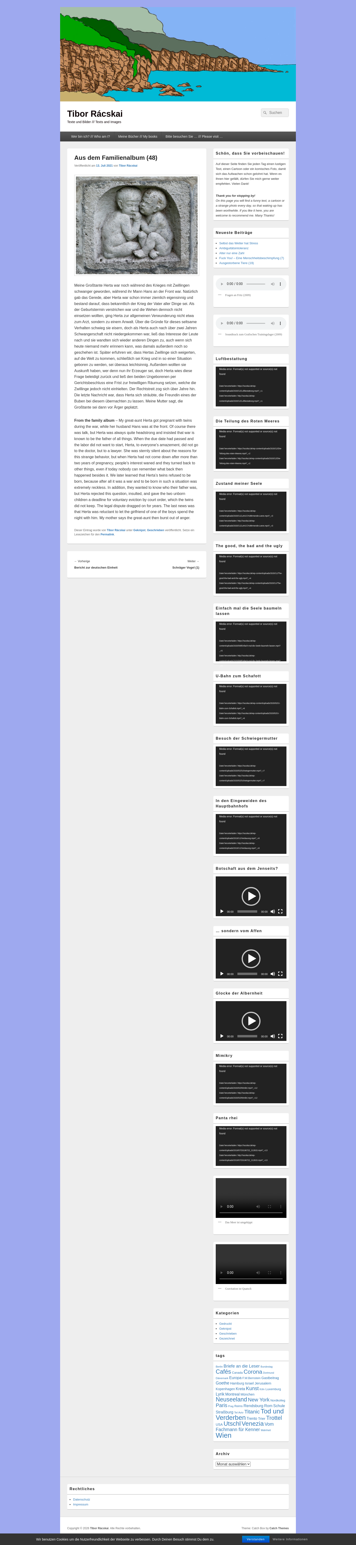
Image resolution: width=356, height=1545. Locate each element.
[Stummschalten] (272, 911)
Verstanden (256, 1539)
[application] (251, 386)
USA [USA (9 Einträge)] (219, 1424)
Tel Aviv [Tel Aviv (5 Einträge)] (238, 1412)
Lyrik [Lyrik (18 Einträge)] (220, 1394)
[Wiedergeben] (221, 911)
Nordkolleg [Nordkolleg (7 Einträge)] (277, 1400)
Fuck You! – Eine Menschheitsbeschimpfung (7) (251, 258)
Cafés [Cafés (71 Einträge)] (223, 1371)
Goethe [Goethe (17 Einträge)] (222, 1383)
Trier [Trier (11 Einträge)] (261, 1419)
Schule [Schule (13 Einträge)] (279, 1406)
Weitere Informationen (290, 1539)
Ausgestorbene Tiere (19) (236, 263)
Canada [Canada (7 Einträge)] (237, 1372)
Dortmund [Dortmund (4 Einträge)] (268, 1372)
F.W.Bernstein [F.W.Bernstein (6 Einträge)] (251, 1378)
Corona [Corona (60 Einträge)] (253, 1371)
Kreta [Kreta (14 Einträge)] (240, 1389)
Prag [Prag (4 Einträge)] (231, 1406)
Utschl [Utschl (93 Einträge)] (232, 1423)
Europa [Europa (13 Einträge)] (235, 1378)
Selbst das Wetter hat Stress (238, 243)
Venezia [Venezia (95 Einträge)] (253, 1423)
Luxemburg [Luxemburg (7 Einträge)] (273, 1389)
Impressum (80, 1504)
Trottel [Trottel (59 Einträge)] (274, 1418)
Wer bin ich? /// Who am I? (90, 136)
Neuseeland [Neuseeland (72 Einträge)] (231, 1399)
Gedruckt (225, 1323)
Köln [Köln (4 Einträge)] (262, 1389)
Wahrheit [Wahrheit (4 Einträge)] (266, 1430)
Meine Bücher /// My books (137, 136)
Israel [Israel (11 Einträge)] (249, 1383)
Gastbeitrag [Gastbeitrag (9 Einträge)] (270, 1378)
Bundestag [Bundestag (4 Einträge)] (267, 1366)
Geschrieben (155, 530)
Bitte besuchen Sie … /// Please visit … (194, 136)
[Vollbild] (280, 911)
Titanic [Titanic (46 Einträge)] (252, 1412)
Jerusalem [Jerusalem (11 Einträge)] (263, 1383)
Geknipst (139, 530)
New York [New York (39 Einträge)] (259, 1400)
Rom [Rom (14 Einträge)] (268, 1406)
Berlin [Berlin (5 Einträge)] (219, 1366)
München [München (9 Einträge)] (247, 1394)
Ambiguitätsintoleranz (233, 248)
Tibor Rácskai (95, 114)
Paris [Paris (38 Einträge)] (221, 1405)
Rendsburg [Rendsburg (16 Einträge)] (253, 1405)
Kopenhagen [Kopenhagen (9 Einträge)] (225, 1389)
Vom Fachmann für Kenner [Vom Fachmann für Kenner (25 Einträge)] (245, 1426)
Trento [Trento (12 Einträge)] (252, 1419)
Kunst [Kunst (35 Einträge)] (252, 1388)
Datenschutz (81, 1499)
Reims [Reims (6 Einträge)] (238, 1406)
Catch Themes (279, 1528)
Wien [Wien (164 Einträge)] (224, 1435)
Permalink (107, 534)
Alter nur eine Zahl (231, 253)
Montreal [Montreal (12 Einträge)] (232, 1394)
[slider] (247, 911)
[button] (251, 896)
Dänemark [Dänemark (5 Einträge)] (222, 1378)
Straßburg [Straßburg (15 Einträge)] (224, 1412)
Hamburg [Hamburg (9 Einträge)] (237, 1383)
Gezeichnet (227, 1338)
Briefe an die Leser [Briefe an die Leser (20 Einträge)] (242, 1366)
